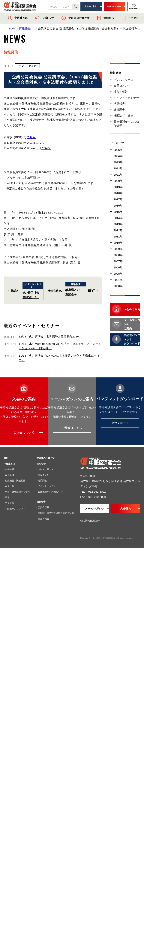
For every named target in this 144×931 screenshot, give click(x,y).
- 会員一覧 (9, 486)
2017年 (118, 199)
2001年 (118, 279)
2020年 (118, 180)
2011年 (118, 236)
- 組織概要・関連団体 (14, 480)
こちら (31, 137)
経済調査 (119, 109)
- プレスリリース (45, 469)
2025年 (118, 149)
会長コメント (122, 85)
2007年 (118, 261)
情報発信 (25, 28)
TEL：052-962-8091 (93, 491)
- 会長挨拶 (9, 469)
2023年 (118, 162)
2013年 (118, 224)
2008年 (118, 255)
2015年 (118, 211)
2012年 (118, 230)
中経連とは (9, 463)
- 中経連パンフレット (14, 508)
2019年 (118, 187)
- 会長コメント (44, 475)
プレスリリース (123, 79)
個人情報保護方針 (90, 520)
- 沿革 (7, 497)
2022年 (118, 168)
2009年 (118, 248)
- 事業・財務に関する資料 (17, 492)
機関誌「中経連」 (125, 115)
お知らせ (41, 463)
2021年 (118, 174)
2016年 (118, 205)
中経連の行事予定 (46, 458)
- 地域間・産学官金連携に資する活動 (55, 513)
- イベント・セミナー (47, 486)
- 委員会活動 (43, 507)
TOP (12, 28)
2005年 (118, 273)
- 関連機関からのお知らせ (50, 492)
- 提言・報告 (43, 518)
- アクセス (9, 503)
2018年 (118, 193)
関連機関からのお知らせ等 (126, 123)
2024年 (118, 156)
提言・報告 (121, 91)
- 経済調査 (42, 480)
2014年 (118, 217)
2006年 (118, 267)
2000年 (118, 286)
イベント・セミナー (126, 97)
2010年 (118, 242)
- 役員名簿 (9, 475)
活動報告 (119, 103)
